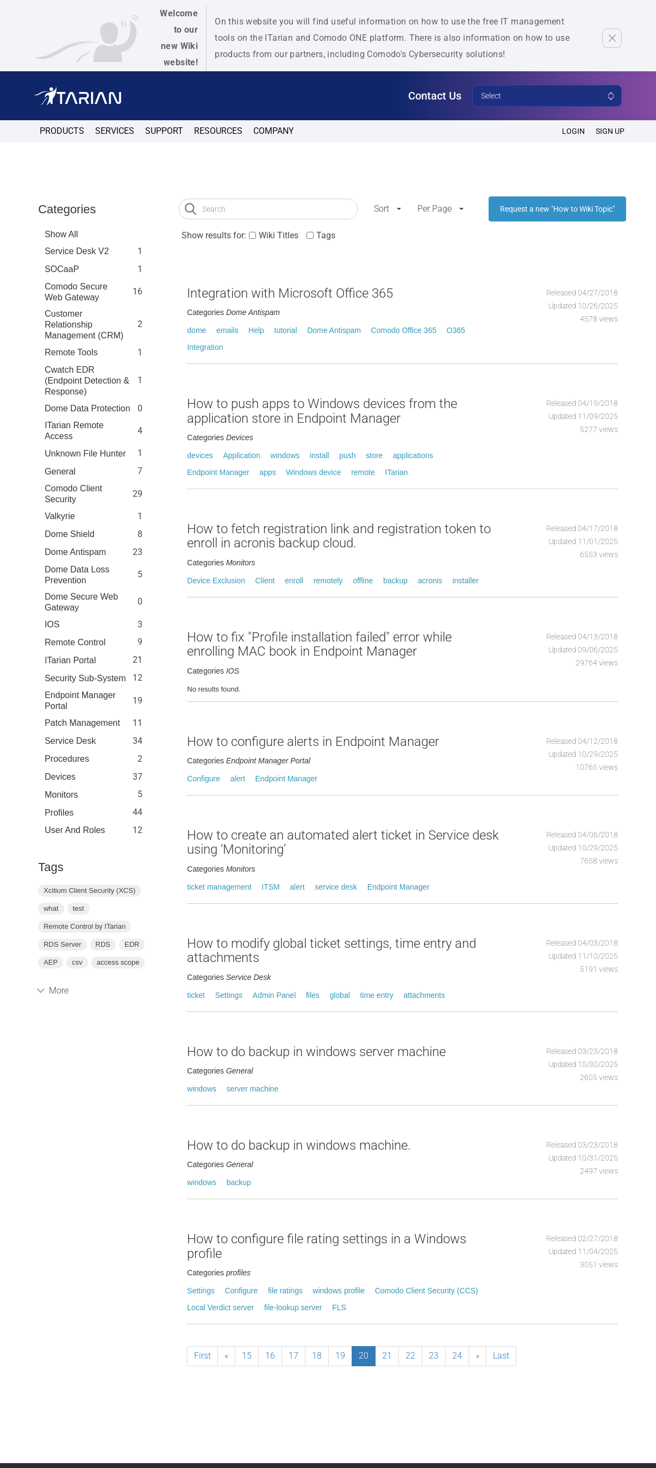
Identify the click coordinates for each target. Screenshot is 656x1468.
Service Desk (70, 740)
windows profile (339, 1290)
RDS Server (62, 944)
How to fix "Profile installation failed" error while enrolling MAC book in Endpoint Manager (319, 644)
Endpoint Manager (218, 472)
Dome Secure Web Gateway (81, 602)
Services (114, 131)
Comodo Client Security (73, 494)
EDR (131, 944)
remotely (328, 580)
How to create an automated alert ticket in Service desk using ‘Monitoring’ (343, 842)
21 (387, 1355)
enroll (294, 580)
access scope (118, 962)
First (202, 1355)
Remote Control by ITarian (84, 926)
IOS (52, 624)
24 (457, 1355)
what (50, 908)
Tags (325, 235)
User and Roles (75, 830)
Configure (203, 778)
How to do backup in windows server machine (316, 1051)
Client (265, 580)
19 (340, 1355)
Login (573, 131)
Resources (218, 131)
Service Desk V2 (77, 251)
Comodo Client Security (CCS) (426, 1290)
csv (77, 962)
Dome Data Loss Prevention (77, 575)
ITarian (396, 472)
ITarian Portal (70, 660)
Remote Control (75, 642)
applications (413, 455)
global (339, 995)
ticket (196, 995)
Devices (60, 776)
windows (285, 455)
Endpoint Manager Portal (80, 700)
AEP (50, 962)
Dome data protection (87, 408)
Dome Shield (70, 534)
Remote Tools (71, 352)
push (347, 455)
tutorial (285, 330)
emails (227, 330)
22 (410, 1355)
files (313, 995)
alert (237, 778)
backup (395, 580)
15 (247, 1355)
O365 (456, 330)
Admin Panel (274, 995)
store (374, 455)
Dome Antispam (75, 552)
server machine (253, 1088)
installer (465, 580)
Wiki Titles (278, 235)
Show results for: (214, 235)
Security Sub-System (85, 678)
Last (501, 1355)
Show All (61, 234)
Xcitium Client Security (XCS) (89, 890)
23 (434, 1355)
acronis (430, 580)
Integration (205, 347)
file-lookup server (293, 1307)
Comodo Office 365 (403, 330)
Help (256, 330)
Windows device (313, 472)
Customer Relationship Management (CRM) (84, 324)
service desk (336, 887)
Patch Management (82, 722)
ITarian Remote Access (74, 431)
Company (273, 131)
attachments (424, 995)
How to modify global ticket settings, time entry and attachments (331, 950)
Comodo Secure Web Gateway (76, 292)
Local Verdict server (220, 1307)
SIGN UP (610, 131)
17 (293, 1355)
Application (241, 455)
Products (62, 131)
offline (363, 580)
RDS (103, 944)
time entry (376, 995)
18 (317, 1355)
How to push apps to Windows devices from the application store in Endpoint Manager (322, 410)
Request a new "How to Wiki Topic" (557, 209)
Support (164, 131)
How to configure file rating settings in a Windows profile (326, 1246)
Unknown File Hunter (85, 453)
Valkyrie (60, 516)
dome (196, 330)
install (319, 455)
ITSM (270, 887)
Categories (67, 209)
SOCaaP (62, 269)
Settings (229, 995)
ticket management (219, 887)
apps (267, 472)
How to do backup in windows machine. (299, 1145)
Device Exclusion (216, 580)
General (60, 471)
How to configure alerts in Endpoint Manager (313, 741)
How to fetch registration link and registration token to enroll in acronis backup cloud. (339, 536)
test (78, 908)
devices (200, 455)
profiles (59, 812)
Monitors (61, 794)
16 (270, 1355)
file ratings (285, 1290)
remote (363, 472)
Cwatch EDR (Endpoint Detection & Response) (87, 380)
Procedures (67, 758)
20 (363, 1355)
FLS (339, 1307)
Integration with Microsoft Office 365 (290, 293)
